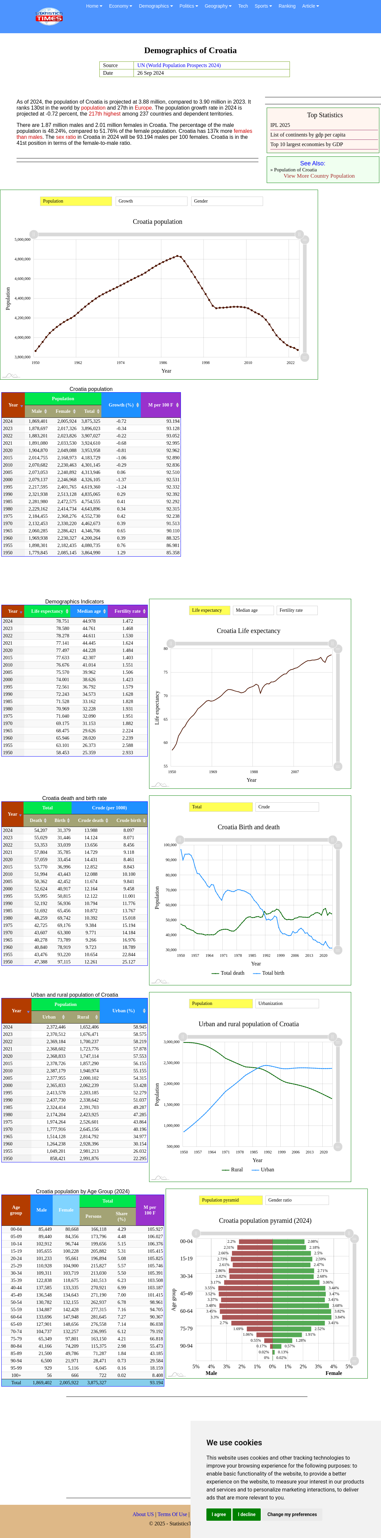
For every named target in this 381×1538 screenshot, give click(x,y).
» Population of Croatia (293, 169)
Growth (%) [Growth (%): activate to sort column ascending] (121, 404)
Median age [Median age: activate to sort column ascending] (89, 611)
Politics (189, 6)
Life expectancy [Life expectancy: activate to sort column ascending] (47, 611)
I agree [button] (219, 1514)
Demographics (156, 6)
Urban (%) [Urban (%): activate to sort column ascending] (123, 1010)
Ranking (287, 6)
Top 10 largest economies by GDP (306, 144)
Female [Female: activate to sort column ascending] (63, 411)
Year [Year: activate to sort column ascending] (13, 404)
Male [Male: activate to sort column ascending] (36, 411)
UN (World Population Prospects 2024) (179, 65)
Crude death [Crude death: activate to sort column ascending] (90, 820)
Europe (143, 108)
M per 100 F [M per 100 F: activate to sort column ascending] (160, 404)
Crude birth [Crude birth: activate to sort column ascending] (129, 820)
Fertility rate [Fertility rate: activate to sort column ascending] (128, 611)
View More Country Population (319, 176)
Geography (218, 6)
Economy (120, 6)
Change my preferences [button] (292, 1514)
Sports (263, 6)
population (93, 108)
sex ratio (66, 137)
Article (310, 6)
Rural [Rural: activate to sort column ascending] (83, 1017)
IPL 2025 (280, 125)
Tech (243, 6)
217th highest (105, 114)
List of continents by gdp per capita (308, 134)
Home (94, 6)
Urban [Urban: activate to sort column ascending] (49, 1017)
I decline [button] (246, 1514)
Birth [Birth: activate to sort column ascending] (60, 820)
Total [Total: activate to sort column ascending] (89, 411)
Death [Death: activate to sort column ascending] (36, 820)
